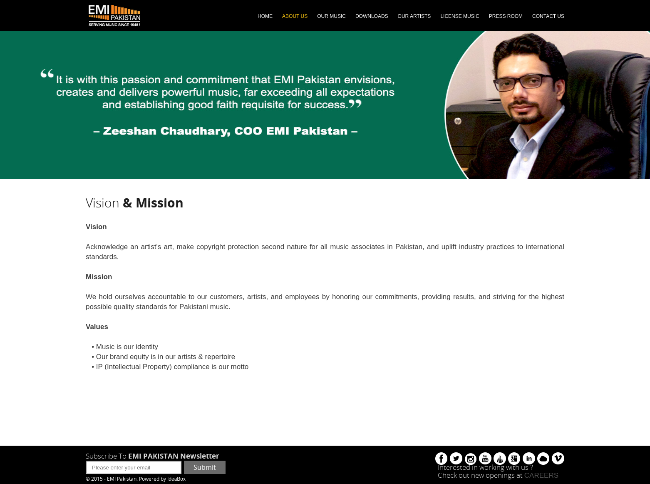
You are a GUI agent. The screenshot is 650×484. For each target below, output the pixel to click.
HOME (265, 16)
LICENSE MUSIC (459, 16)
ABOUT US (295, 16)
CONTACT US (548, 16)
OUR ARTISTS (414, 16)
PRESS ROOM (506, 16)
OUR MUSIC (331, 16)
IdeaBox (176, 479)
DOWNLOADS (371, 16)
